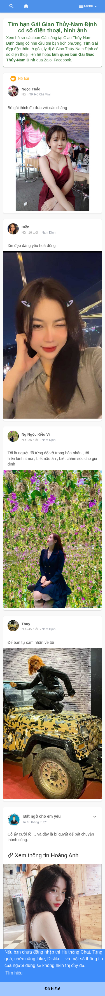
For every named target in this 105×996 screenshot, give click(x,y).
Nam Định (48, 232)
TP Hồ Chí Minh (40, 94)
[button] (94, 817)
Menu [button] (87, 6)
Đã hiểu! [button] (52, 989)
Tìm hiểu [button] (13, 973)
